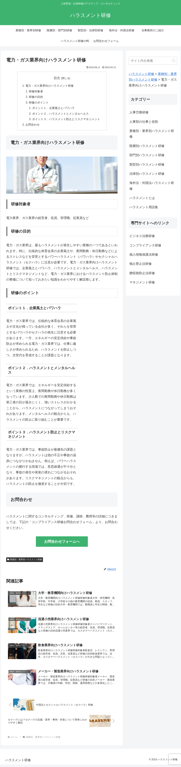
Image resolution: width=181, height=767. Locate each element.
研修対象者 (36, 91)
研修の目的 (36, 97)
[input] (153, 61)
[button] (174, 61)
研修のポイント (39, 103)
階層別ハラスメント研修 (146, 146)
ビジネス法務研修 (142, 236)
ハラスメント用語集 (143, 207)
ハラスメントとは (142, 198)
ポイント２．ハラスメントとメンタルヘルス (60, 114)
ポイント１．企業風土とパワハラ (53, 108)
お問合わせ (32, 126)
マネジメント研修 (142, 282)
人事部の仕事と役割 (143, 121)
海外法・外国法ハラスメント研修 (151, 185)
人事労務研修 (138, 112)
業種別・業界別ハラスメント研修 (24, 561)
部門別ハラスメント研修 (146, 155)
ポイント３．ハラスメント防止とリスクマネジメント (66, 120)
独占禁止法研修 (140, 264)
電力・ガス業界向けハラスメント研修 (49, 86)
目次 (57, 78)
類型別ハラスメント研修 (146, 164)
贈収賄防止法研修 (142, 273)
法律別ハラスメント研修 (146, 173)
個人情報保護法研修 (143, 254)
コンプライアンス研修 (145, 245)
